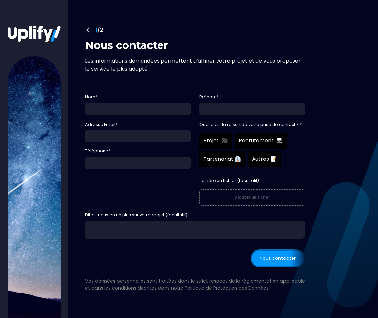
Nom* (91, 97)
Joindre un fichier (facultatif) (229, 180)
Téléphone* (97, 151)
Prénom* (208, 97)
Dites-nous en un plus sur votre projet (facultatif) (136, 215)
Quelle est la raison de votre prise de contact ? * (250, 124)
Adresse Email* (101, 124)
